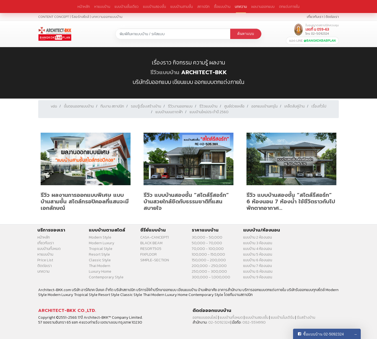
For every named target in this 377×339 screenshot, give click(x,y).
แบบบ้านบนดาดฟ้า (169, 112)
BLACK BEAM (151, 243)
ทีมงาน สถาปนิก (112, 106)
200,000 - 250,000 (209, 266)
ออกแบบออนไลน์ (205, 317)
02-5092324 (219, 322)
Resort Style (99, 254)
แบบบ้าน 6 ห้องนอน (257, 260)
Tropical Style (100, 249)
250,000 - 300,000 (209, 271)
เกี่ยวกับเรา (315, 16)
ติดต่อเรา (332, 16)
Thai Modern (99, 266)
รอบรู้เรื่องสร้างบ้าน (146, 106)
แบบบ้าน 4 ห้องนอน (257, 249)
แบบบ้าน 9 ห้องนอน (257, 277)
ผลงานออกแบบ (263, 6)
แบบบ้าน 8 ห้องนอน (257, 271)
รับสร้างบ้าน (306, 317)
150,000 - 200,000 (209, 260)
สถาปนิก (203, 6)
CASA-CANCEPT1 (154, 237)
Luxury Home (100, 271)
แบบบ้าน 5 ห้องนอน (257, 254)
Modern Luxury (101, 243)
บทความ (241, 6)
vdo (54, 106)
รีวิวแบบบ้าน (164, 72)
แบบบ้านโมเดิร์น (282, 317)
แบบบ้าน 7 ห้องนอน (257, 266)
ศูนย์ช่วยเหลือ (234, 106)
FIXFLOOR (148, 254)
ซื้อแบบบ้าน (222, 6)
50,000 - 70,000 (207, 243)
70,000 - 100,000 (208, 249)
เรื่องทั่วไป (318, 106)
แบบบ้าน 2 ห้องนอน (257, 237)
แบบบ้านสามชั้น (181, 6)
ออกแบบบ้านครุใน (264, 106)
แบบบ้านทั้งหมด (49, 249)
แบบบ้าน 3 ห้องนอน (257, 243)
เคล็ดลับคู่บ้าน (294, 106)
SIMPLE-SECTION (154, 260)
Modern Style (100, 237)
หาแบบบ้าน (102, 6)
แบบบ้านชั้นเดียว (127, 6)
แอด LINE (312, 40)
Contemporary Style (106, 277)
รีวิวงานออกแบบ (180, 106)
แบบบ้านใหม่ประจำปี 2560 (209, 112)
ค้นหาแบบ (245, 34)
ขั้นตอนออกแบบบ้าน (79, 106)
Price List (45, 260)
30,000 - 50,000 (207, 237)
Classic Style (100, 260)
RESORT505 (150, 249)
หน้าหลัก (83, 6)
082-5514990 (254, 322)
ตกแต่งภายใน (289, 6)
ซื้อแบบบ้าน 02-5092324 (323, 334)
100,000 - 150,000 (208, 254)
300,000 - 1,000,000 (211, 277)
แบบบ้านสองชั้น (154, 6)
